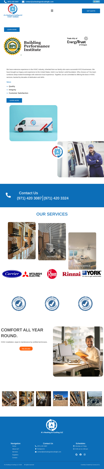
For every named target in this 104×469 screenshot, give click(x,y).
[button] (52, 11)
